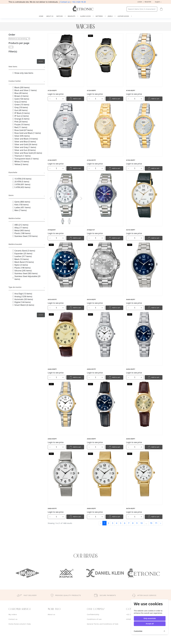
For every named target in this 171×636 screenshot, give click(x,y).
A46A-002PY (91, 508)
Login (140, 2)
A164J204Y (52, 230)
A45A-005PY (91, 439)
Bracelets (72, 16)
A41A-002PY (91, 299)
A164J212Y (91, 230)
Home (41, 16)
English (157, 2)
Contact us (65, 2)
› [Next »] (160, 523)
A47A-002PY (130, 508)
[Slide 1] (63, 221)
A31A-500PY (130, 230)
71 (156, 523)
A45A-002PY (130, 369)
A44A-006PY (52, 369)
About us (49, 16)
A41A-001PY (52, 299)
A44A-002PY (130, 299)
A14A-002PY (130, 90)
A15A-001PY (91, 160)
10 (141, 523)
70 (151, 523)
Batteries (99, 16)
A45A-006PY (130, 439)
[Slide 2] (69, 221)
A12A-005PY (91, 90)
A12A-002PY (52, 90)
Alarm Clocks (85, 16)
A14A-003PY (52, 160)
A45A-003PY (52, 439)
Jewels (110, 16)
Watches (59, 16)
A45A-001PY (91, 369)
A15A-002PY (130, 160)
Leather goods (123, 16)
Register (148, 2)
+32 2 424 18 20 (79, 2)
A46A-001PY (52, 508)
